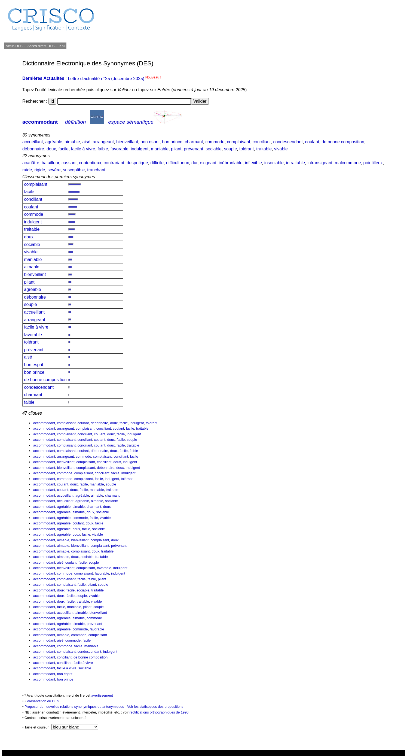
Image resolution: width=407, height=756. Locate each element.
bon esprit (150, 141)
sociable (214, 149)
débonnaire (33, 149)
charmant (194, 141)
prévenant (193, 149)
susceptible (74, 170)
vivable (281, 149)
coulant (312, 141)
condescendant (288, 141)
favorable (119, 149)
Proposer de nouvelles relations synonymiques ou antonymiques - (76, 707)
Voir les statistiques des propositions (155, 707)
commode (214, 141)
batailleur (50, 162)
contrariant (114, 162)
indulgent (139, 149)
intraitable (295, 162)
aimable (72, 141)
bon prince (172, 141)
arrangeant (103, 141)
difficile (157, 162)
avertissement (102, 695)
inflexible (253, 162)
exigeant (208, 162)
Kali (62, 46)
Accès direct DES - (42, 46)
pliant (176, 149)
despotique (137, 162)
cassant (69, 162)
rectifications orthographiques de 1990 (158, 712)
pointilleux (373, 162)
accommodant (40, 122)
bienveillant (127, 141)
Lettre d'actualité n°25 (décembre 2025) (114, 78)
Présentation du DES (43, 701)
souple (230, 149)
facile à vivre (83, 149)
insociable (274, 162)
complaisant (238, 141)
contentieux (90, 162)
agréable (53, 141)
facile (64, 149)
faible (103, 149)
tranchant (96, 170)
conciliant (262, 141)
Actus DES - (15, 46)
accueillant (32, 141)
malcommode (348, 162)
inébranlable (231, 162)
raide (27, 170)
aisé (86, 141)
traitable (264, 149)
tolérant (246, 149)
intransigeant (319, 162)
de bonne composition (343, 141)
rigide (39, 170)
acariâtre (30, 162)
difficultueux (177, 162)
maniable (160, 149)
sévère (53, 170)
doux (51, 149)
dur (194, 162)
